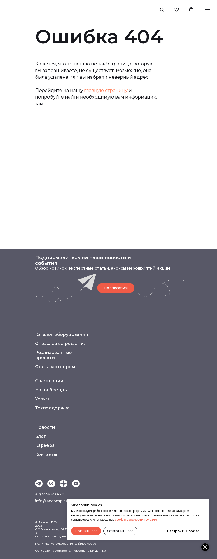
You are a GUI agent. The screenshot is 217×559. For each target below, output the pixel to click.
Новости (45, 427)
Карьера (45, 445)
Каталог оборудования (61, 334)
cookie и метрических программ (136, 519)
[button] (162, 9)
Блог (40, 436)
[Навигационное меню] (207, 9)
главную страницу (106, 90)
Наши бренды (51, 390)
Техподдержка (52, 408)
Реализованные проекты (53, 355)
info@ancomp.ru (51, 501)
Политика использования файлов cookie (65, 543)
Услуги (43, 399)
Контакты (46, 454)
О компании (49, 381)
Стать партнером (55, 366)
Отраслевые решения (60, 343)
